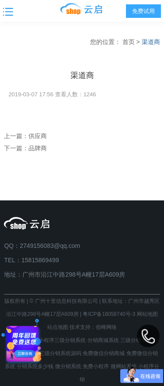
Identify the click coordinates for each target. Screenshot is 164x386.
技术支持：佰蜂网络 (93, 327)
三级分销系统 (136, 340)
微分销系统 (68, 366)
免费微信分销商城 (104, 353)
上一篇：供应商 (25, 135)
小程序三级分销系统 (62, 340)
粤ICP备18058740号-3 (109, 314)
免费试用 (143, 11)
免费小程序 (96, 366)
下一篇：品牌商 (25, 148)
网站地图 (147, 314)
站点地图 (57, 327)
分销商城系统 (103, 340)
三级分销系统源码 (60, 353)
